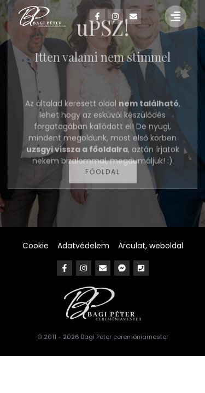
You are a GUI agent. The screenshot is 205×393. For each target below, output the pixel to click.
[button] (175, 16)
